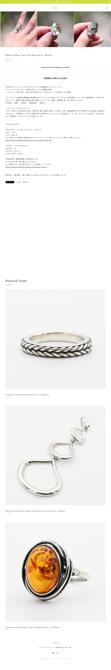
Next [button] (107, 29)
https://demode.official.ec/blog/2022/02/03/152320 (26, 167)
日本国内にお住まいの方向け (55, 78)
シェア (18, 182)
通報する (26, 182)
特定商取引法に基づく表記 (63, 647)
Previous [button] (3, 29)
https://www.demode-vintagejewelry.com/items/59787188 (28, 140)
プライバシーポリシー (46, 647)
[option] (18, 29)
